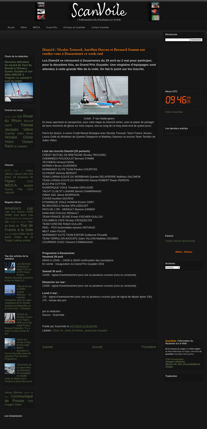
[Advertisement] (99, 37)
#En (180, 364)
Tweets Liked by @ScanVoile (180, 241)
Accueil (97, 347)
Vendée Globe (19, 137)
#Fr (175, 364)
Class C (20, 171)
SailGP (13, 125)
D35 (31, 174)
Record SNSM (25, 212)
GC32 (30, 181)
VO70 (30, 189)
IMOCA (14, 185)
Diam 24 (58, 330)
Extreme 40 (25, 177)
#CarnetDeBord (191, 364)
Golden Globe (11, 117)
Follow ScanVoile (174, 112)
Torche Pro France (19, 222)
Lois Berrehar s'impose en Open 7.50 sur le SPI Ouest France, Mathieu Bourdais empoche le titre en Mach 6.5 (19, 272)
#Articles (180, 361)
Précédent (149, 347)
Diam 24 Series (74, 330)
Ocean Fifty (16, 189)
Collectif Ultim (21, 174)
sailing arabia (22, 240)
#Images (170, 361)
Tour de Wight (11, 234)
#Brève (169, 364)
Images (9, 404)
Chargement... (172, 133)
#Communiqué (176, 359)
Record (28, 120)
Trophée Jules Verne (19, 133)
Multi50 (28, 185)
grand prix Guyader (96, 330)
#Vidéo (169, 367)
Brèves (19, 392)
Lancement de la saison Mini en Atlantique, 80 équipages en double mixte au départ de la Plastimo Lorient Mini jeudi (18, 373)
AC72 (9, 170)
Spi (7, 221)
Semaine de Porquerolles (21, 218)
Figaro (16, 181)
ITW (30, 401)
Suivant (47, 347)
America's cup (19, 208)
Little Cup (11, 212)
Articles (9, 392)
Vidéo (18, 404)
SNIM (9, 214)
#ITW (167, 359)
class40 (9, 192)
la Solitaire (20, 146)
